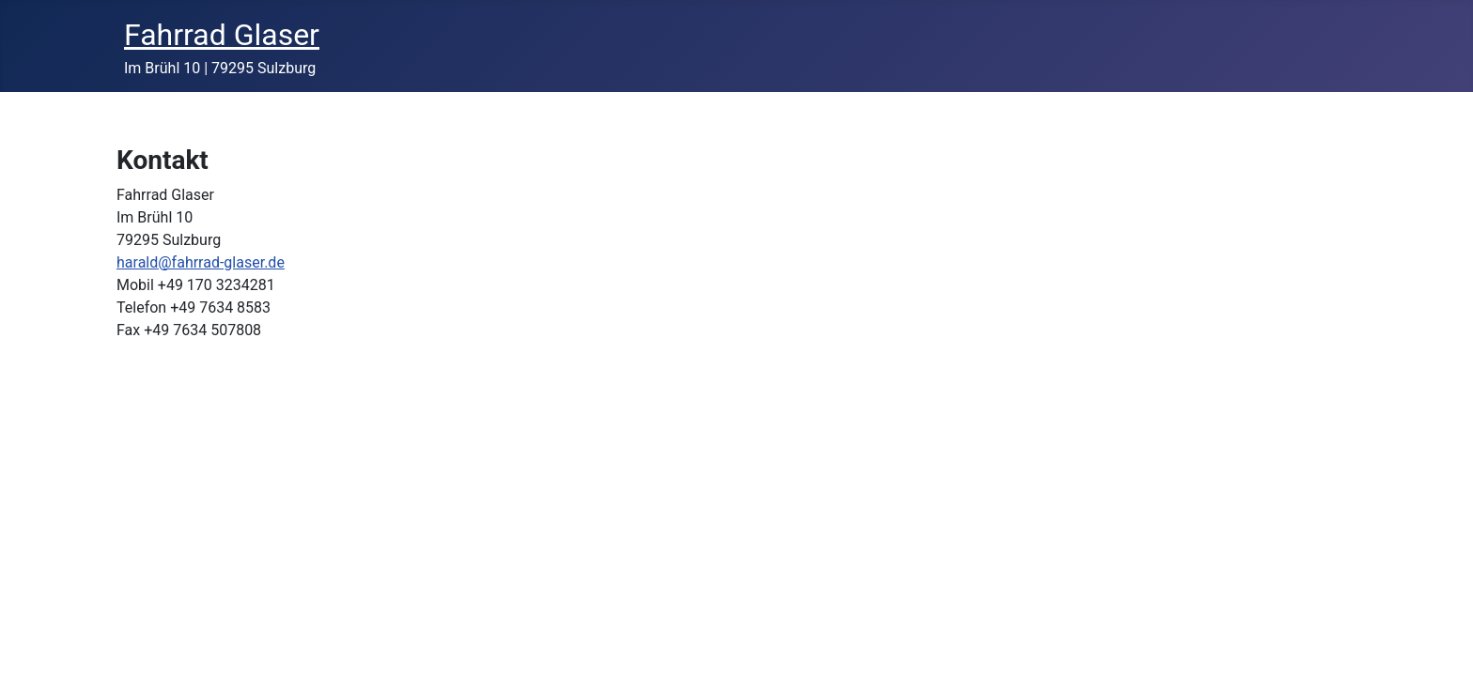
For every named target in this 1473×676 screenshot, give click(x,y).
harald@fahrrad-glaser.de (200, 262)
